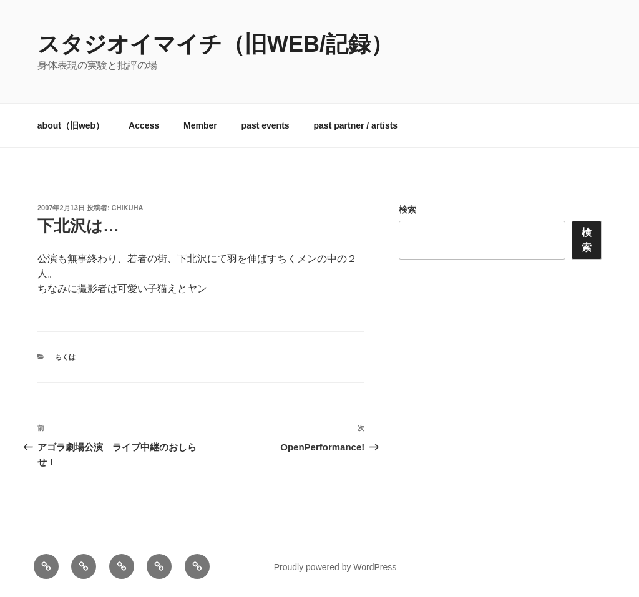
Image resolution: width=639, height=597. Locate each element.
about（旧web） (70, 125)
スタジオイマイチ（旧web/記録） (215, 44)
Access (144, 125)
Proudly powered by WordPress (335, 567)
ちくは (65, 357)
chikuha (128, 207)
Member (200, 125)
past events (265, 125)
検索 (407, 210)
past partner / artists (356, 125)
